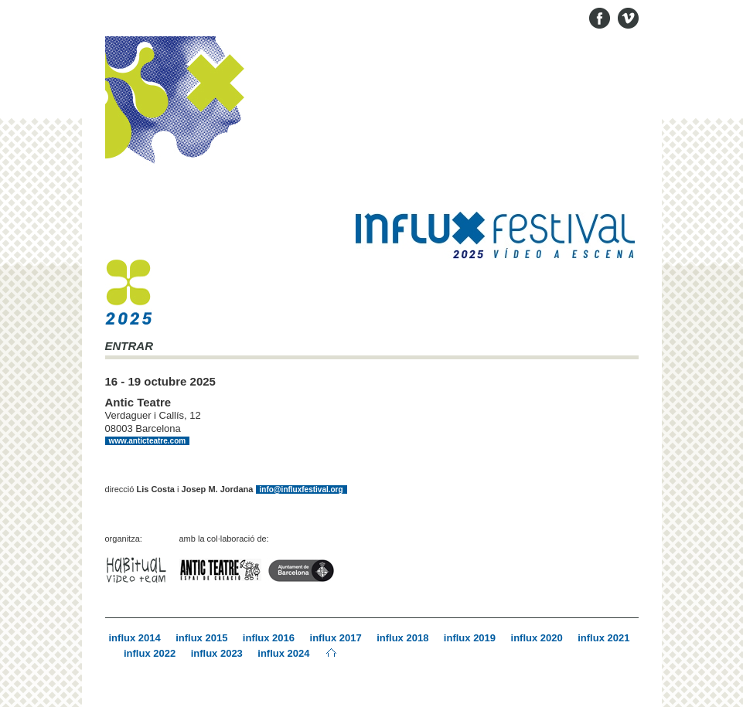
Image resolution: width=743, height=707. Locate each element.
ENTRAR (129, 346)
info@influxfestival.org (301, 489)
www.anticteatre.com (147, 441)
